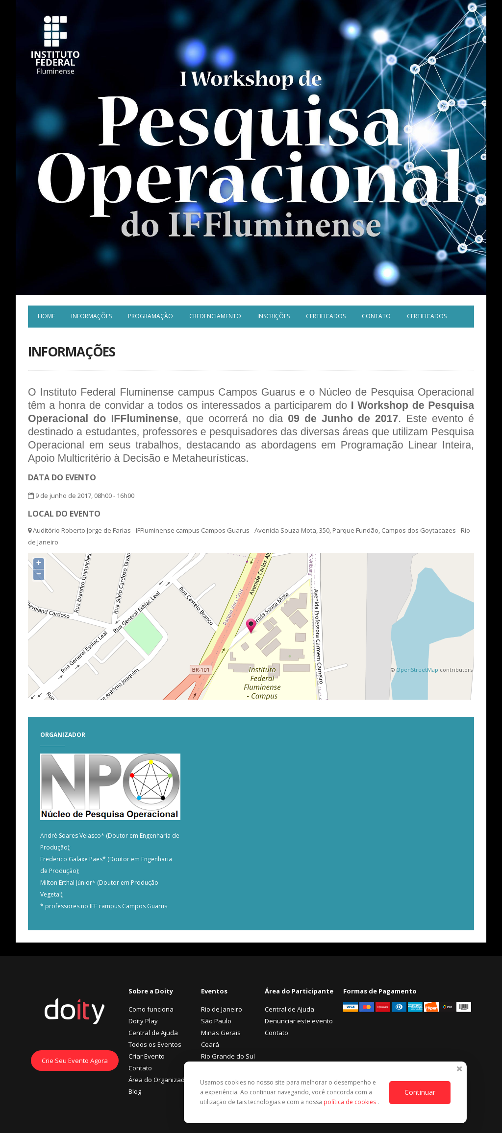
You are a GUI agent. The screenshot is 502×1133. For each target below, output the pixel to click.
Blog (134, 1091)
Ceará (210, 1044)
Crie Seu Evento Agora (75, 1060)
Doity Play (143, 1020)
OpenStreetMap (417, 669)
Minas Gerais (221, 1032)
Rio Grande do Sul (228, 1056)
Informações (91, 316)
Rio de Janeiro (221, 1009)
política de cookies (350, 1102)
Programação (150, 316)
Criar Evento (146, 1056)
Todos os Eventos (154, 1044)
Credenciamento (215, 316)
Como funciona (151, 1009)
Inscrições (273, 316)
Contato (376, 316)
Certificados (326, 316)
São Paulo (216, 1020)
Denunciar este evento (299, 1020)
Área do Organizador (159, 1079)
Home (46, 316)
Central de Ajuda (153, 1032)
